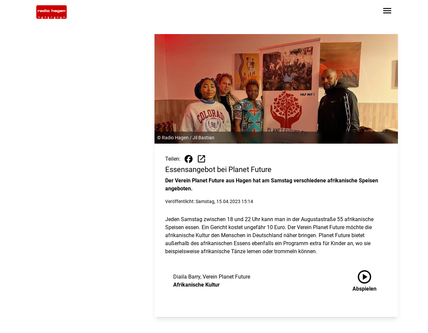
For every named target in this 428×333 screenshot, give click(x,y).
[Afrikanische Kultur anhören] (369, 281)
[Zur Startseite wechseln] (51, 12)
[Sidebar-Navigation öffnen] (387, 11)
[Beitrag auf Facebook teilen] (189, 159)
